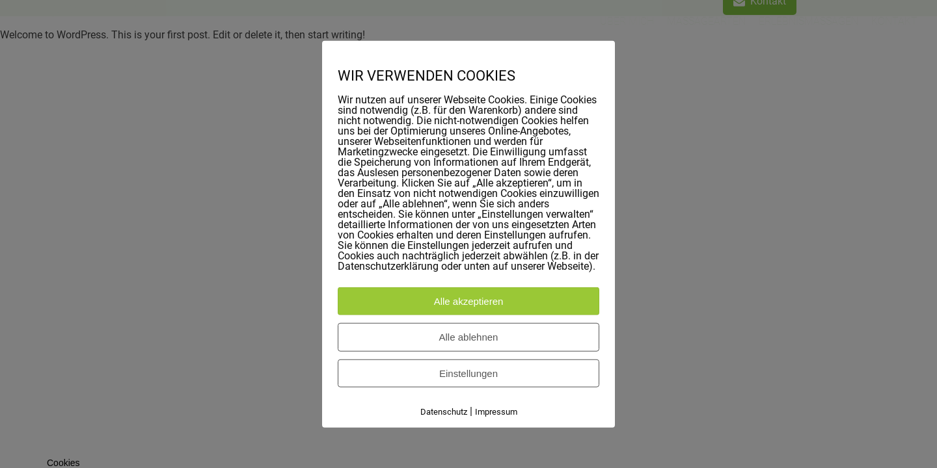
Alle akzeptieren (469, 301)
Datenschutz (443, 412)
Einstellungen (468, 372)
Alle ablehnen (468, 337)
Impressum (496, 412)
